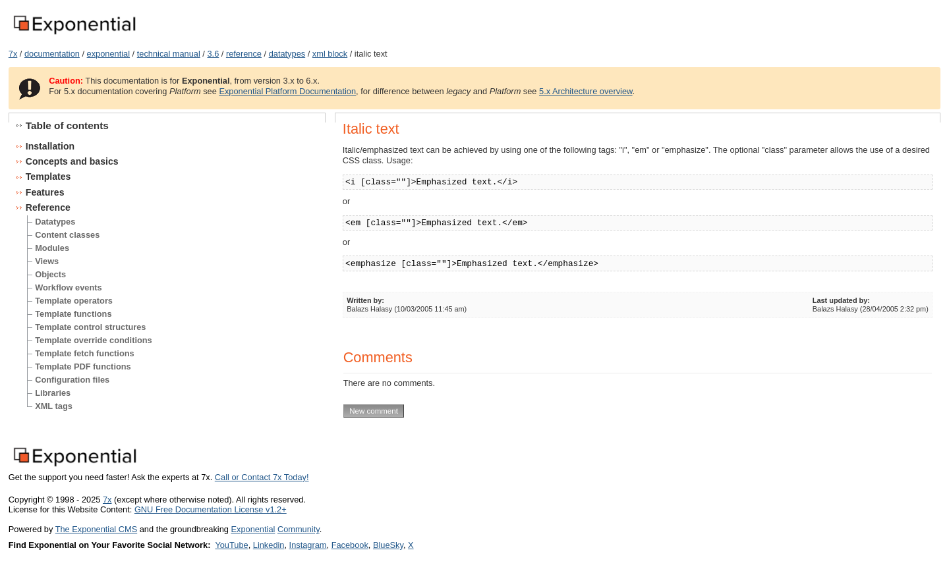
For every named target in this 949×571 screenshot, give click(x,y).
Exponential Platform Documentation (287, 91)
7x (13, 54)
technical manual (168, 54)
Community (298, 529)
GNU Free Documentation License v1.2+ (210, 509)
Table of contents (67, 125)
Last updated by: (841, 300)
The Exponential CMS (96, 529)
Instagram (308, 545)
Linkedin (269, 545)
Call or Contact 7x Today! (262, 477)
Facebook (349, 545)
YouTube (231, 545)
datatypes (287, 54)
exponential (108, 54)
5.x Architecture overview (586, 91)
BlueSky (388, 545)
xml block (329, 54)
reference (244, 54)
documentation (52, 54)
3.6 (213, 54)
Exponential (253, 529)
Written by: (365, 300)
